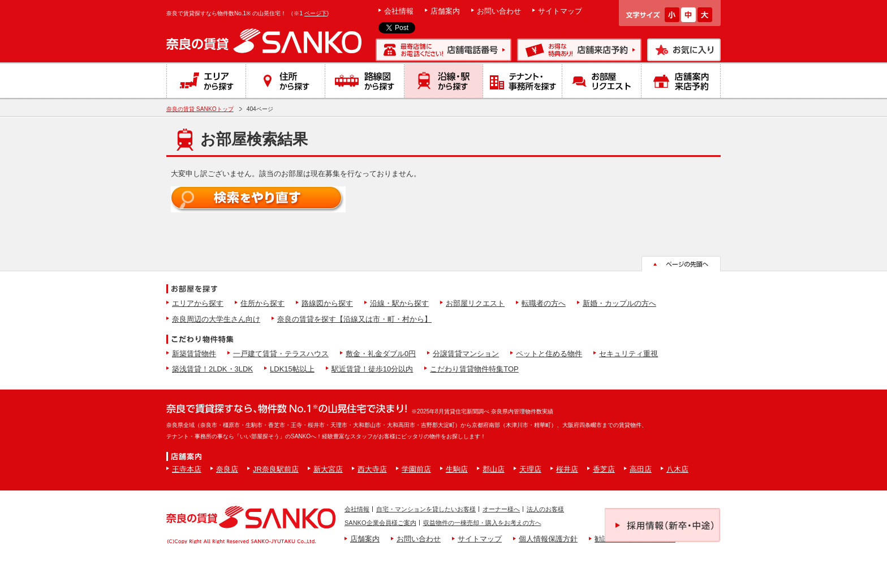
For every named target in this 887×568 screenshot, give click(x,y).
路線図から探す (327, 303)
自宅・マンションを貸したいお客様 (426, 509)
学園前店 (416, 469)
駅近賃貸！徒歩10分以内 (372, 369)
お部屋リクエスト (475, 303)
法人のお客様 (545, 509)
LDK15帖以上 (292, 369)
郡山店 (494, 469)
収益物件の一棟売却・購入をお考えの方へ (482, 522)
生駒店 (457, 469)
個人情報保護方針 (548, 539)
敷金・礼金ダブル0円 (381, 353)
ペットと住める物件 (549, 353)
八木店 (677, 469)
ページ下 (315, 13)
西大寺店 (372, 469)
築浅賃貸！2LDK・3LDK (212, 369)
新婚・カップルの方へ (619, 303)
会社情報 (399, 11)
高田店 (641, 469)
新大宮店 (328, 469)
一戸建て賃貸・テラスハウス (281, 353)
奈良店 (227, 469)
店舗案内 (445, 11)
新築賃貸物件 (194, 353)
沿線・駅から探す (399, 303)
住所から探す (262, 303)
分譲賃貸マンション (466, 353)
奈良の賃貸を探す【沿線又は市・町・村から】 (354, 319)
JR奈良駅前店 (276, 469)
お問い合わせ (499, 11)
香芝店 (604, 469)
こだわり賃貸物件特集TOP (474, 369)
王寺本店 (186, 469)
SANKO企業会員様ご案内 (380, 522)
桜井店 (567, 469)
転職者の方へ (544, 303)
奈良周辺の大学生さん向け (216, 319)
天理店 (530, 469)
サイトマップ (560, 11)
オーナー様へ (501, 509)
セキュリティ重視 (628, 353)
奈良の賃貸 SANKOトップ (200, 109)
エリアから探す (197, 303)
